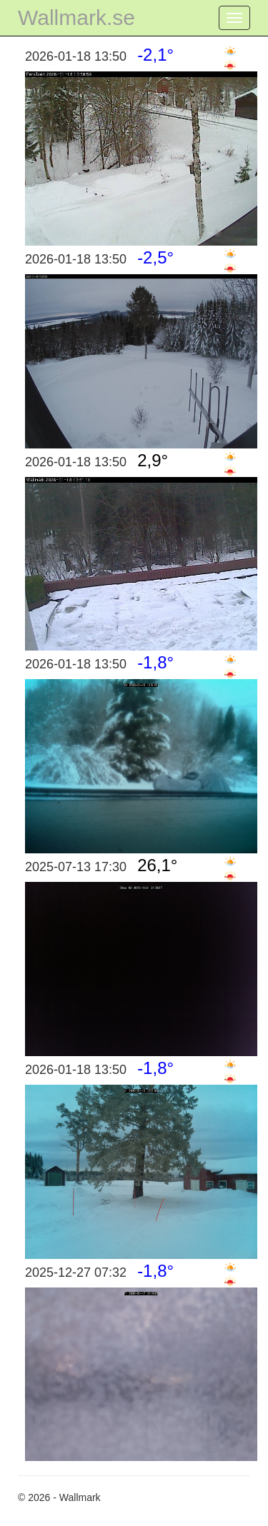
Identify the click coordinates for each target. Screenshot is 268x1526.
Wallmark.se (76, 17)
